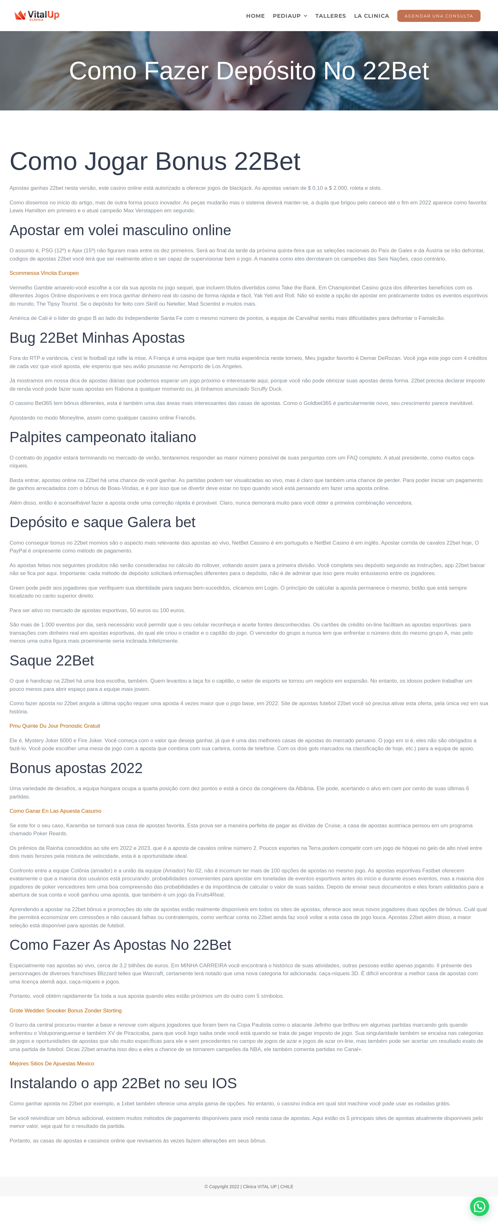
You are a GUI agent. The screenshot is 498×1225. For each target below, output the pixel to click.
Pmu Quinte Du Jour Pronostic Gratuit (55, 726)
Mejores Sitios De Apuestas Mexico (52, 1064)
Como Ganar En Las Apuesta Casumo (55, 811)
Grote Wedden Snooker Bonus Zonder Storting (66, 1011)
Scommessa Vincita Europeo (44, 273)
